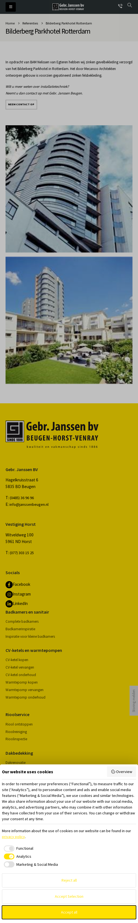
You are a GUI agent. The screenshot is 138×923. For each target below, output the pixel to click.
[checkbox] (17, 849)
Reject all (69, 880)
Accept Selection (69, 896)
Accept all (69, 912)
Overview (121, 771)
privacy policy (13, 836)
